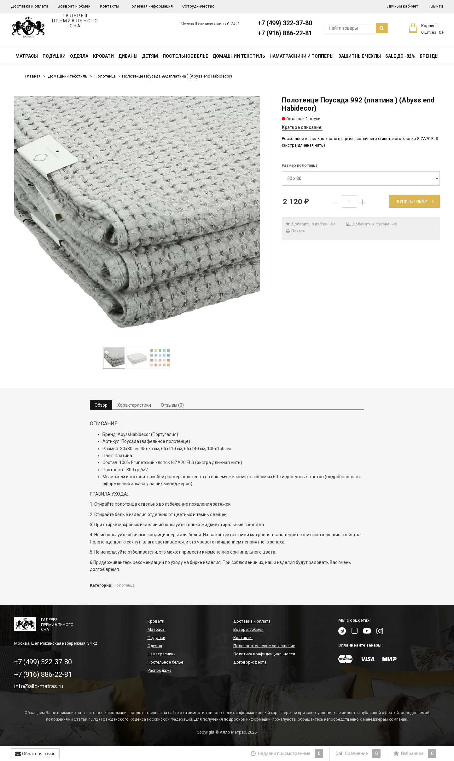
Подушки (54, 56)
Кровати (103, 56)
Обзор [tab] (101, 405)
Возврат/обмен (248, 629)
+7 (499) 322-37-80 (285, 23)
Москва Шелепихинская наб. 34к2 (210, 24)
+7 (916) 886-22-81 (285, 33)
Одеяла (79, 56)
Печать (295, 231)
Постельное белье (185, 56)
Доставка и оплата (29, 6)
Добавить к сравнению (371, 224)
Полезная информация (151, 6)
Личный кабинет (402, 6)
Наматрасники (162, 654)
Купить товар (415, 201)
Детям (150, 56)
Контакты (109, 6)
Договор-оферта (249, 662)
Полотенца (105, 76)
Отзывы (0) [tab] (172, 405)
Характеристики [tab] (134, 405)
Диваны (127, 56)
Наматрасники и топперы (302, 56)
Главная (33, 76)
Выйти (436, 6)
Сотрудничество (198, 6)
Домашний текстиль (238, 56)
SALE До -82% (400, 56)
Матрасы (26, 56)
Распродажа (160, 670)
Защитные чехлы (359, 56)
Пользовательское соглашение (264, 645)
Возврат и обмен (74, 6)
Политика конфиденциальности (264, 654)
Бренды (429, 56)
